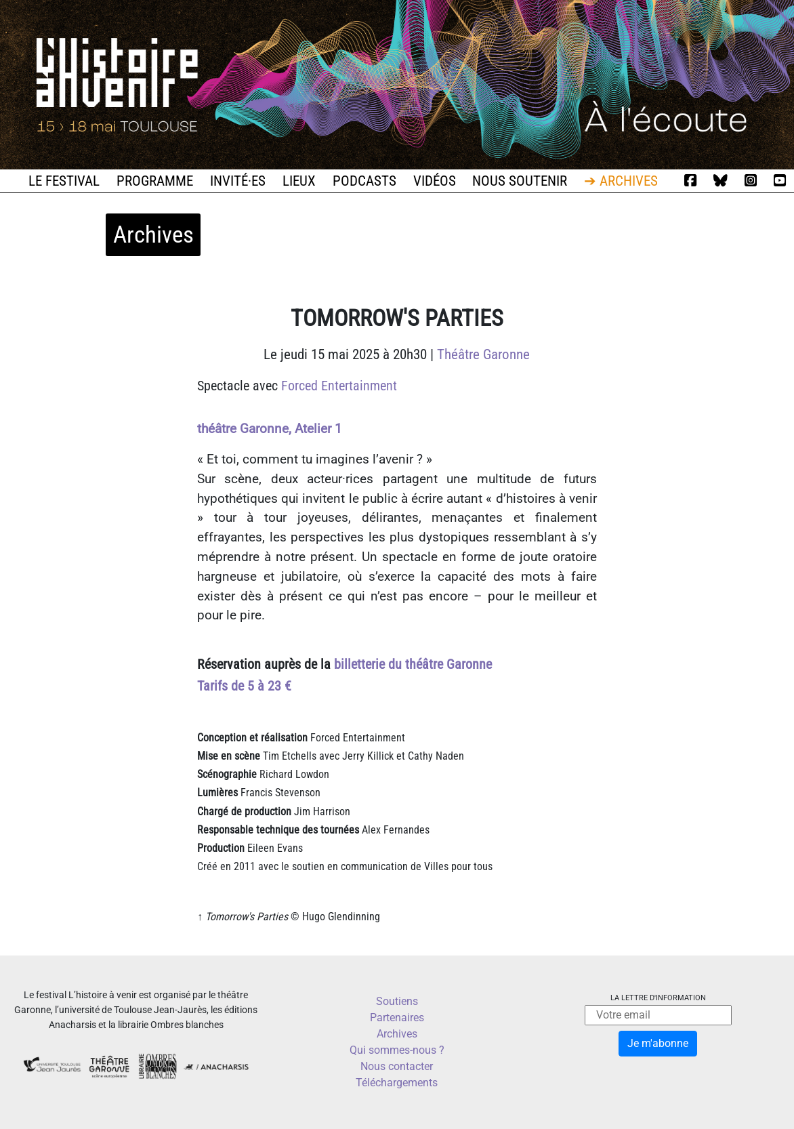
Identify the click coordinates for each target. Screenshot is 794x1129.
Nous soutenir (519, 181)
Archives (397, 1033)
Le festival (64, 181)
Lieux (299, 181)
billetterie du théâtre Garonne (413, 664)
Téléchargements (397, 1082)
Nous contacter (396, 1066)
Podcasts (364, 181)
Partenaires (397, 1017)
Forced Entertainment (339, 385)
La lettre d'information (658, 997)
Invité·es (238, 181)
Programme (155, 181)
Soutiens (397, 1001)
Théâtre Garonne (483, 354)
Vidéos (434, 181)
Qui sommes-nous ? (397, 1050)
